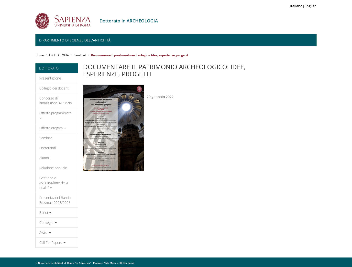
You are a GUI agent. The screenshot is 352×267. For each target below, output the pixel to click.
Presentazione (50, 78)
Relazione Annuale (53, 168)
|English (303, 6)
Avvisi (45, 232)
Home (39, 55)
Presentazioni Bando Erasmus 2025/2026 (55, 200)
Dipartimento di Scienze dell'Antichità (74, 40)
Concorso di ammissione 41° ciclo (55, 100)
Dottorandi (47, 148)
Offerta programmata (55, 115)
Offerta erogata (52, 128)
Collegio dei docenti (54, 88)
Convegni (48, 222)
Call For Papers (52, 242)
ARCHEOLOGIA (59, 55)
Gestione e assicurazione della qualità (53, 183)
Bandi (45, 212)
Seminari (80, 55)
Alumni (44, 158)
